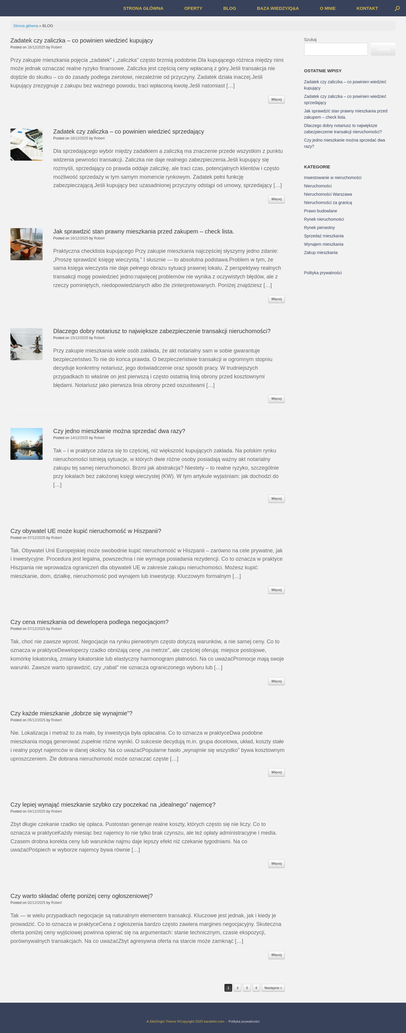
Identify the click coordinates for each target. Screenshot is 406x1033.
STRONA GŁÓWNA (143, 8)
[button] (397, 8)
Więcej (276, 99)
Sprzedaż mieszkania (324, 235)
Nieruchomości (318, 186)
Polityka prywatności (323, 272)
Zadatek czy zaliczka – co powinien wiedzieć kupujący (81, 40)
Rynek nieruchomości (324, 219)
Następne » (273, 988)
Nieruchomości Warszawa (328, 194)
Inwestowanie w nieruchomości (333, 177)
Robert (56, 47)
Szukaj (310, 39)
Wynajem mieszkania (323, 244)
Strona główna (25, 25)
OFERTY (193, 8)
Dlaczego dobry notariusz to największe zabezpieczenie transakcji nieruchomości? (162, 331)
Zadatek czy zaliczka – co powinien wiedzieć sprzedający (128, 131)
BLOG (229, 8)
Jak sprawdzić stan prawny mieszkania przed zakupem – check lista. (143, 231)
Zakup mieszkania (321, 252)
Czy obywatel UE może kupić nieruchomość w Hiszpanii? (85, 531)
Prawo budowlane (320, 211)
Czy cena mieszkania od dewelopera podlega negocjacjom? (89, 622)
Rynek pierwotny (319, 227)
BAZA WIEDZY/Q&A (278, 8)
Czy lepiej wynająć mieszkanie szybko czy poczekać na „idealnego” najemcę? (113, 804)
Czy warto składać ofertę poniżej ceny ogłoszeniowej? (81, 896)
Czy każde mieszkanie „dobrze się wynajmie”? (71, 713)
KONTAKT (367, 8)
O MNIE (327, 8)
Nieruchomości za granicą (328, 202)
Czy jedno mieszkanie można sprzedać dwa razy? (119, 431)
